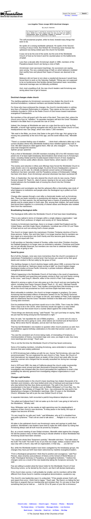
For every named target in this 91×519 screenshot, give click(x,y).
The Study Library (27, 507)
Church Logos (44, 504)
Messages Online (52, 507)
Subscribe (38, 510)
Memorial (69, 504)
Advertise (74, 15)
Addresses (33, 504)
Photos (61, 504)
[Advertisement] (45, 5)
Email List (47, 510)
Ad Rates (56, 510)
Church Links (22, 504)
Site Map (67, 15)
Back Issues (28, 510)
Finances (54, 504)
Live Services (65, 507)
